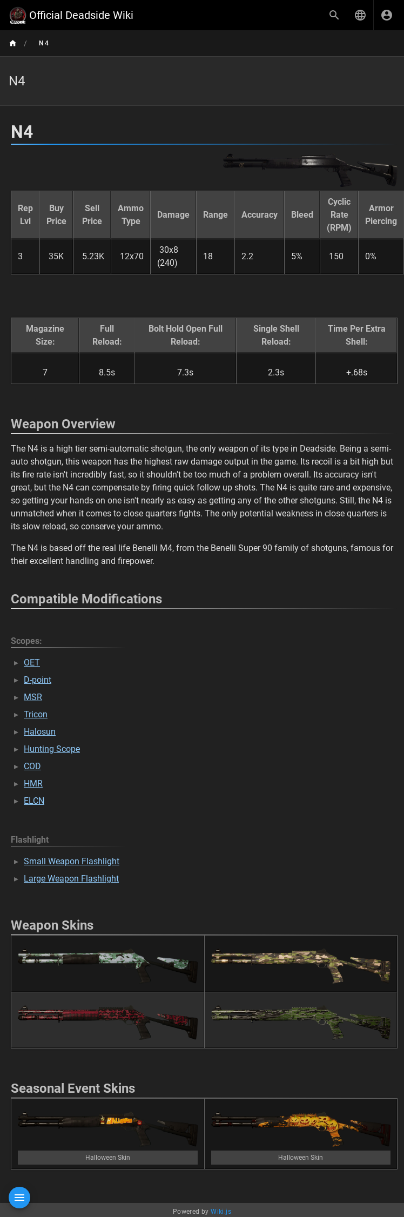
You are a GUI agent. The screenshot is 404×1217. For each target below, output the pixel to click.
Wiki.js (221, 1211)
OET (32, 662)
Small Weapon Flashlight (71, 861)
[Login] (387, 15)
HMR (33, 783)
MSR (33, 697)
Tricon (36, 714)
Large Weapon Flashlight (71, 878)
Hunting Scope (52, 749)
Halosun (40, 732)
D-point (37, 680)
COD (32, 766)
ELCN (34, 801)
